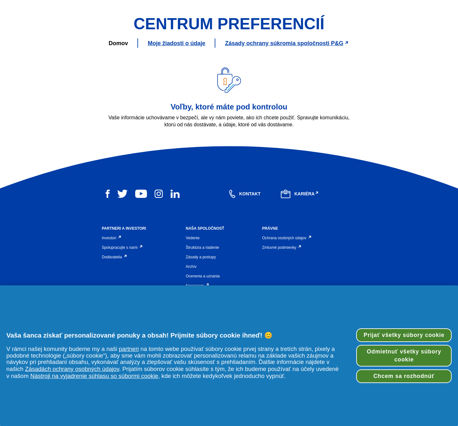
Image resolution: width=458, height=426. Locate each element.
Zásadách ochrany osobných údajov (72, 369)
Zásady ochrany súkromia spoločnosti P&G (287, 104)
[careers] (300, 255)
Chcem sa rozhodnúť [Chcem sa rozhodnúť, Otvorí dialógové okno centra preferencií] (403, 376)
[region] (229, 355)
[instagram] (159, 255)
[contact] (244, 255)
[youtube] (141, 255)
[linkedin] (175, 255)
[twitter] (122, 255)
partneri (129, 349)
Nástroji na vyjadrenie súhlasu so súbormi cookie (94, 376)
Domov (118, 104)
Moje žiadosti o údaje (176, 104)
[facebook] (108, 255)
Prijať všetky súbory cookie (404, 335)
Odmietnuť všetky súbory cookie (404, 355)
